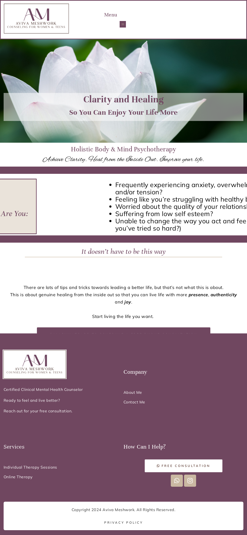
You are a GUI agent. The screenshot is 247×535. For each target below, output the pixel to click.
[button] (123, 24)
